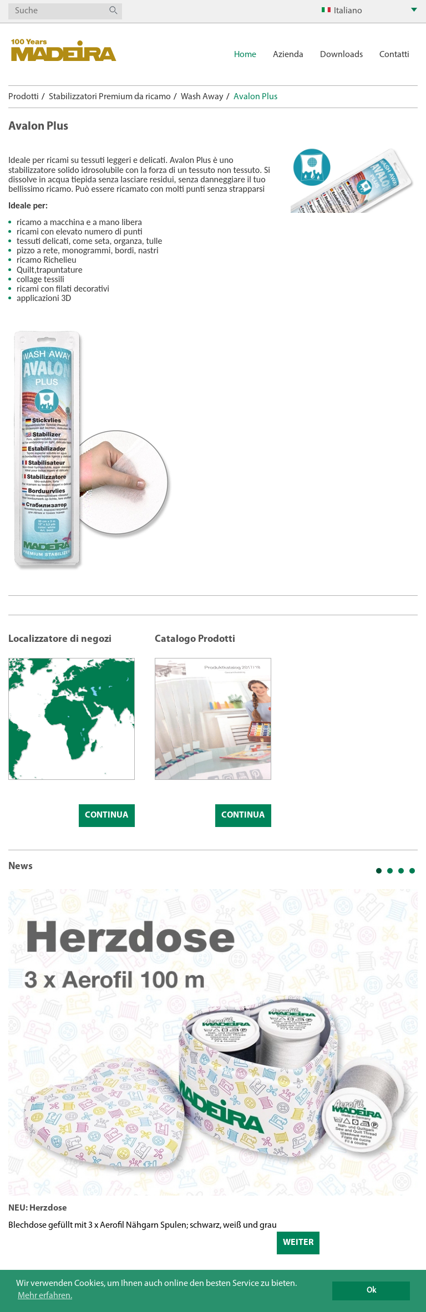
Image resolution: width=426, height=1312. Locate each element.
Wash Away (202, 97)
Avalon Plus (255, 97)
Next (403, 1083)
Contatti (394, 54)
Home (245, 54)
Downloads (341, 54)
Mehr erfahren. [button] (45, 1295)
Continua (107, 815)
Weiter (298, 1242)
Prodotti (23, 97)
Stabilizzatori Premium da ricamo (110, 97)
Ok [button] (371, 1291)
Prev (23, 1083)
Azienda (288, 54)
